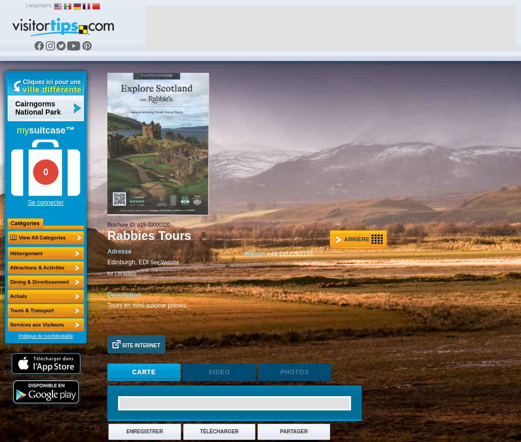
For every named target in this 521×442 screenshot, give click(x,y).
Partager (294, 431)
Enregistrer (144, 431)
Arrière (359, 239)
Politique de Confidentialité (46, 336)
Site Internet (136, 344)
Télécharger (219, 431)
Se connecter (46, 202)
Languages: (39, 5)
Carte (144, 372)
